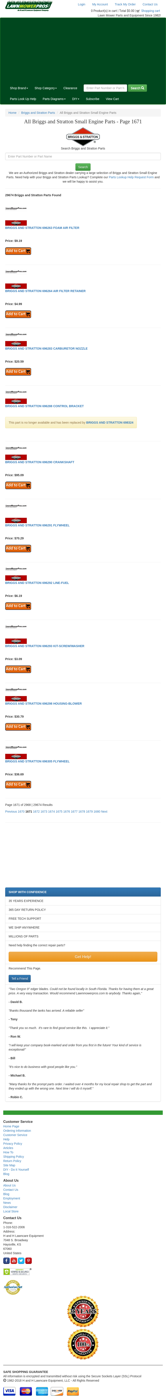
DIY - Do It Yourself (16, 1169)
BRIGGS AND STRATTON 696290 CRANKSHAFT (39, 462)
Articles (8, 1148)
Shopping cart (150, 11)
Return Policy (12, 1161)
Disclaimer (10, 1207)
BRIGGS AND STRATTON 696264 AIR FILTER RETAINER (45, 291)
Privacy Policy (12, 1143)
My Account (100, 4)
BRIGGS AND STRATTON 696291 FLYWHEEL (37, 525)
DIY (75, 99)
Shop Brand (19, 88)
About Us (9, 1185)
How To (8, 1152)
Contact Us (150, 4)
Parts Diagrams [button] (54, 99)
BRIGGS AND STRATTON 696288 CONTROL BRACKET (44, 406)
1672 (36, 811)
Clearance (70, 88)
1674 (51, 811)
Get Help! (83, 957)
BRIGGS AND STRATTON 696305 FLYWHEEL (37, 761)
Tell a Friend (19, 978)
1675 (59, 811)
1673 (44, 811)
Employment (11, 1198)
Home (12, 112)
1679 (89, 811)
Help (6, 1139)
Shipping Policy (13, 1156)
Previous (11, 811)
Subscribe (92, 99)
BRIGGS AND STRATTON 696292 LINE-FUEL (37, 583)
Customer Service (15, 1135)
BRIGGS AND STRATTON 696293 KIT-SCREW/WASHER (44, 646)
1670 (21, 811)
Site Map (9, 1165)
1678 (81, 811)
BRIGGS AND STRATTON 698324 (109, 422)
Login (81, 4)
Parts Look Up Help (23, 99)
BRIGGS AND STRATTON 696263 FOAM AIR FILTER (42, 228)
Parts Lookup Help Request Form (131, 177)
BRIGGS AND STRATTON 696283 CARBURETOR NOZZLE (46, 348)
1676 (66, 811)
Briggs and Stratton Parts (38, 112)
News (7, 1202)
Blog (6, 1174)
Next (104, 811)
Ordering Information (17, 1130)
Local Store (11, 1211)
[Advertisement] (83, 50)
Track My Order (125, 4)
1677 (74, 811)
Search (137, 88)
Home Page (11, 1126)
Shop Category (46, 88)
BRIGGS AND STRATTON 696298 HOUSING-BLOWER (43, 703)
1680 (97, 811)
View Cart (112, 99)
